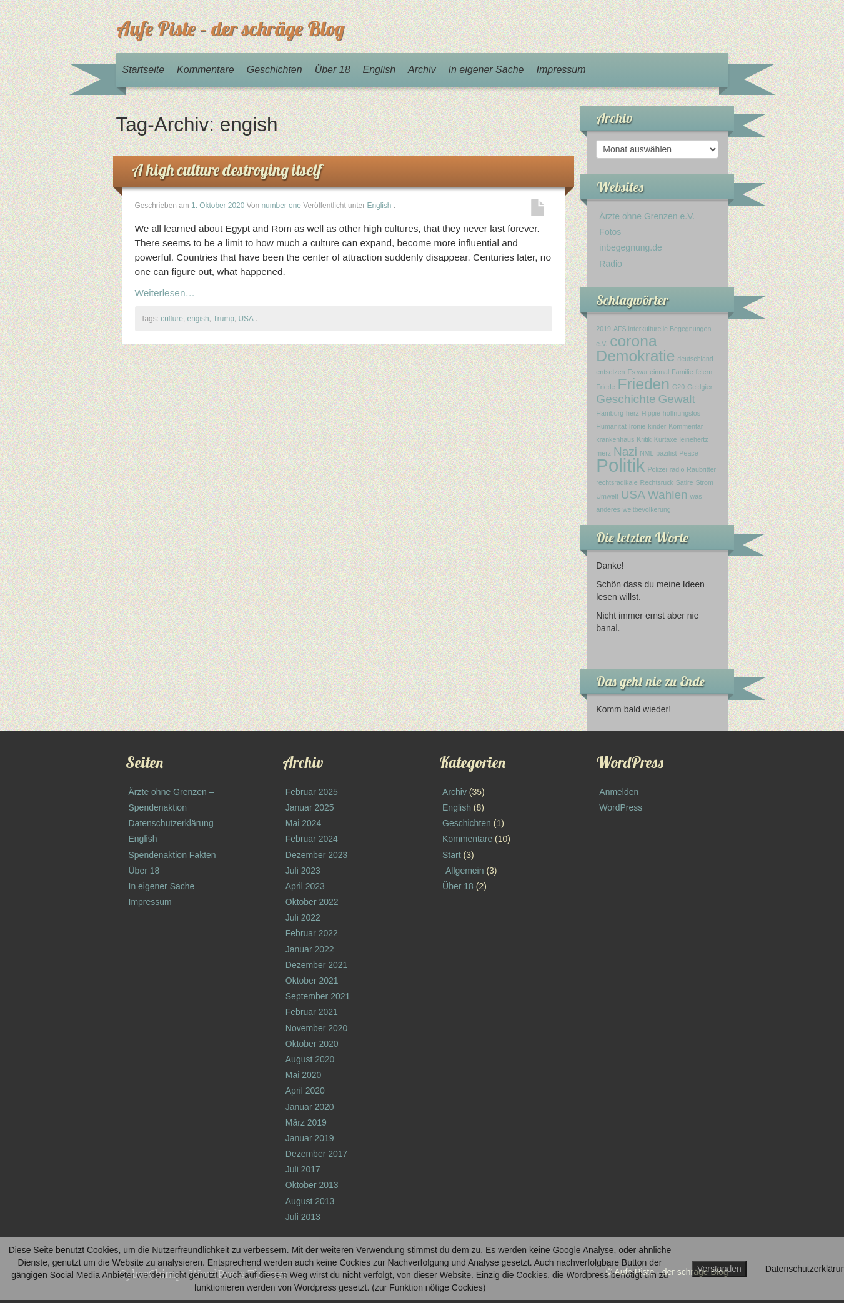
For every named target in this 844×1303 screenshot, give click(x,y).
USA (246, 318)
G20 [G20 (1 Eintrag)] (678, 387)
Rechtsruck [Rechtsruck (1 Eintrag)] (656, 482)
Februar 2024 (311, 839)
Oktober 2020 (312, 1044)
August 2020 (310, 1059)
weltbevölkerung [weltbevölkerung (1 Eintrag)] (647, 509)
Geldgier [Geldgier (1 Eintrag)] (699, 387)
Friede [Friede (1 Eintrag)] (605, 387)
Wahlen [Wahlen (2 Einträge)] (668, 494)
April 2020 (305, 1091)
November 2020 (316, 1028)
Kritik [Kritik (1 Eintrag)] (644, 439)
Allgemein (464, 871)
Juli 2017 (302, 1169)
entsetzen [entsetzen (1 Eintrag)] (610, 372)
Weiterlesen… (165, 292)
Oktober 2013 (312, 1185)
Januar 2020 (309, 1107)
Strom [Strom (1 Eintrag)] (704, 482)
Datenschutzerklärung (171, 823)
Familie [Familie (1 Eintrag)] (682, 372)
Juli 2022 (302, 917)
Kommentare (205, 69)
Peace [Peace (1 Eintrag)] (688, 453)
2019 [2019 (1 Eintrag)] (603, 328)
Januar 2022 (309, 949)
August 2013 (310, 1201)
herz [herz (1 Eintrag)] (632, 413)
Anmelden (618, 792)
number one (280, 205)
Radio (610, 264)
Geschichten (274, 69)
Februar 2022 (311, 933)
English (379, 69)
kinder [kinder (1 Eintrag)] (657, 426)
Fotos (610, 232)
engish (198, 318)
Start (451, 855)
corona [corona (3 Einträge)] (633, 340)
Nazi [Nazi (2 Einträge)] (625, 451)
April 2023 (305, 886)
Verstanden (719, 1269)
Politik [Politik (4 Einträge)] (620, 465)
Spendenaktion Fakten (172, 855)
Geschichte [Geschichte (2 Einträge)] (625, 399)
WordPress (620, 807)
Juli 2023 (302, 871)
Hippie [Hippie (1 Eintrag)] (651, 413)
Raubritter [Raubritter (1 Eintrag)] (701, 469)
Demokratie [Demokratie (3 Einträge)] (635, 355)
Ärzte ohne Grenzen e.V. (647, 216)
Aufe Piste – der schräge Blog (230, 28)
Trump (223, 318)
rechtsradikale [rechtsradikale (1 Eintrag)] (616, 482)
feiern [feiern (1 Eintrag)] (703, 372)
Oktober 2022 (312, 902)
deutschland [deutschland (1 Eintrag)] (695, 358)
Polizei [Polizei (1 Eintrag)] (657, 469)
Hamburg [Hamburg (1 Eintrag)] (609, 413)
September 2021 (317, 996)
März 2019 (306, 1122)
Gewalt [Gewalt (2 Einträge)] (676, 399)
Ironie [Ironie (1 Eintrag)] (637, 426)
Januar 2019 (309, 1138)
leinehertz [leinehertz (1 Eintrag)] (693, 439)
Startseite (143, 69)
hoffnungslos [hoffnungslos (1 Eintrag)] (681, 413)
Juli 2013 (302, 1217)
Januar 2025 (309, 807)
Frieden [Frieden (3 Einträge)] (643, 384)
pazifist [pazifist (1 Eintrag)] (666, 453)
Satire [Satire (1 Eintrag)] (684, 482)
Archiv (421, 69)
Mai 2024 (303, 823)
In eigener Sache (486, 69)
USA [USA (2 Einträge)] (633, 494)
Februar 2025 (311, 792)
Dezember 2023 (316, 855)
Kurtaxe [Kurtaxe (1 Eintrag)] (665, 439)
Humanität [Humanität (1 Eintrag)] (611, 426)
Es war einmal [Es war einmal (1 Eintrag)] (648, 372)
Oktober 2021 (312, 981)
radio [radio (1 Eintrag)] (677, 469)
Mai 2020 (303, 1075)
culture (172, 318)
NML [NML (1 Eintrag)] (647, 453)
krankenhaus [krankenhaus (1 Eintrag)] (615, 439)
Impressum (560, 69)
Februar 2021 (311, 1012)
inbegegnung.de (630, 247)
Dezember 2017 (316, 1154)
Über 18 (332, 69)
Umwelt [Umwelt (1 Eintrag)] (607, 496)
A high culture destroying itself (227, 169)
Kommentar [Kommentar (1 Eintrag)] (685, 426)
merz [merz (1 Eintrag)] (603, 453)
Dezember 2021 (316, 965)
